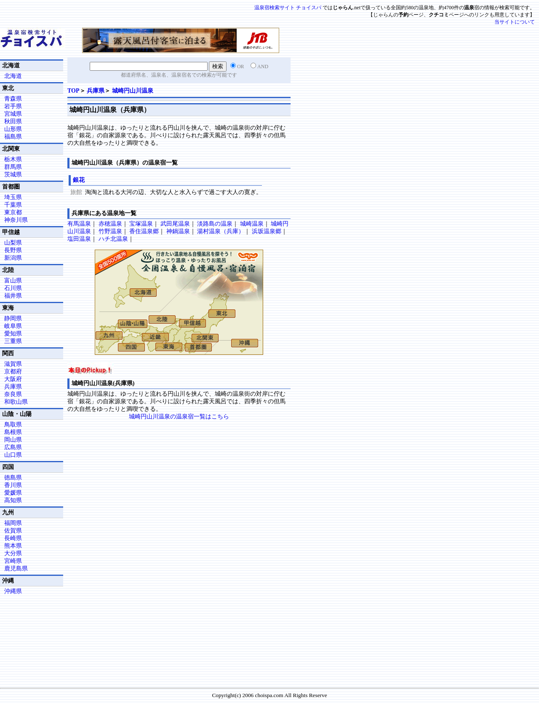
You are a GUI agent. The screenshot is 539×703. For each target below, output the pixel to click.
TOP (73, 91)
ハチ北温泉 (113, 239)
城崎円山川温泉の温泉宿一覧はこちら (179, 416)
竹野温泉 (110, 231)
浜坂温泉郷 (266, 231)
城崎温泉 (252, 224)
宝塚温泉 (141, 224)
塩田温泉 (79, 239)
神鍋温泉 (178, 231)
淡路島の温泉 (214, 224)
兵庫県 (95, 91)
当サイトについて (514, 22)
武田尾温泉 (175, 224)
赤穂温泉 (110, 224)
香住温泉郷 (144, 231)
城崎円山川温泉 (132, 91)
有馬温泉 (79, 224)
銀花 (79, 180)
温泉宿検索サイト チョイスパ (287, 8)
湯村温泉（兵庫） (220, 231)
